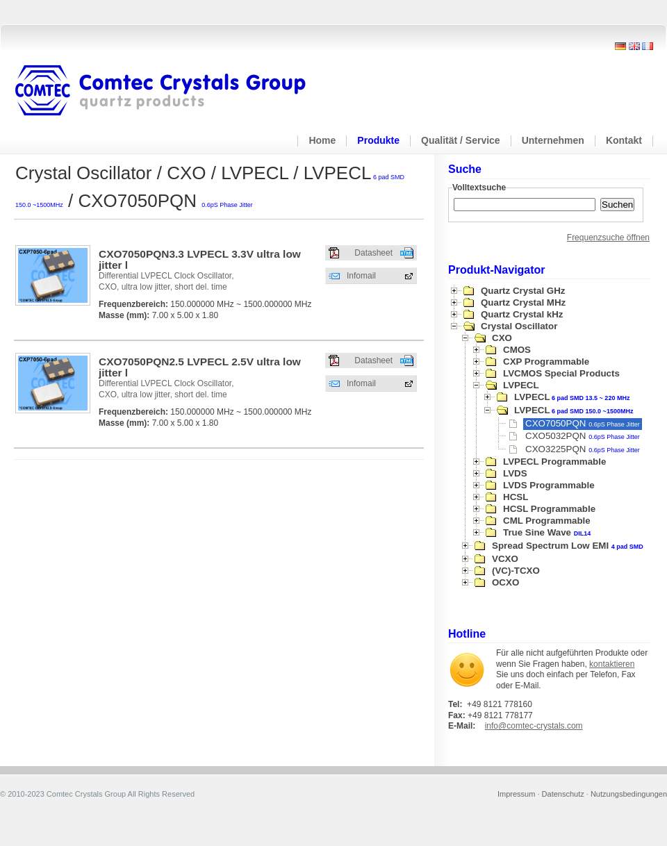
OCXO (505, 582)
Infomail (361, 276)
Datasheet (373, 253)
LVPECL (521, 385)
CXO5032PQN (582, 436)
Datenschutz (563, 794)
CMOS (517, 350)
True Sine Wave (547, 532)
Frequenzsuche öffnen (608, 237)
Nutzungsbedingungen (629, 794)
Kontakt (624, 140)
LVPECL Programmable (554, 461)
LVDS (515, 473)
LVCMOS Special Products (561, 373)
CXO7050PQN (582, 423)
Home (322, 140)
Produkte (378, 140)
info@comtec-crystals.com (534, 726)
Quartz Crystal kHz (522, 314)
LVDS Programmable (549, 485)
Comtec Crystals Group (171, 91)
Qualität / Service (460, 140)
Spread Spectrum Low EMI (567, 545)
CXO (502, 338)
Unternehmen (553, 140)
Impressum (516, 794)
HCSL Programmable (549, 509)
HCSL (515, 497)
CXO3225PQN (582, 449)
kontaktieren (611, 664)
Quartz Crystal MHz (523, 302)
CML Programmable (547, 520)
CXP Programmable (546, 361)
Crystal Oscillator (519, 326)
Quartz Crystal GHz (523, 290)
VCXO (505, 559)
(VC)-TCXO (516, 570)
